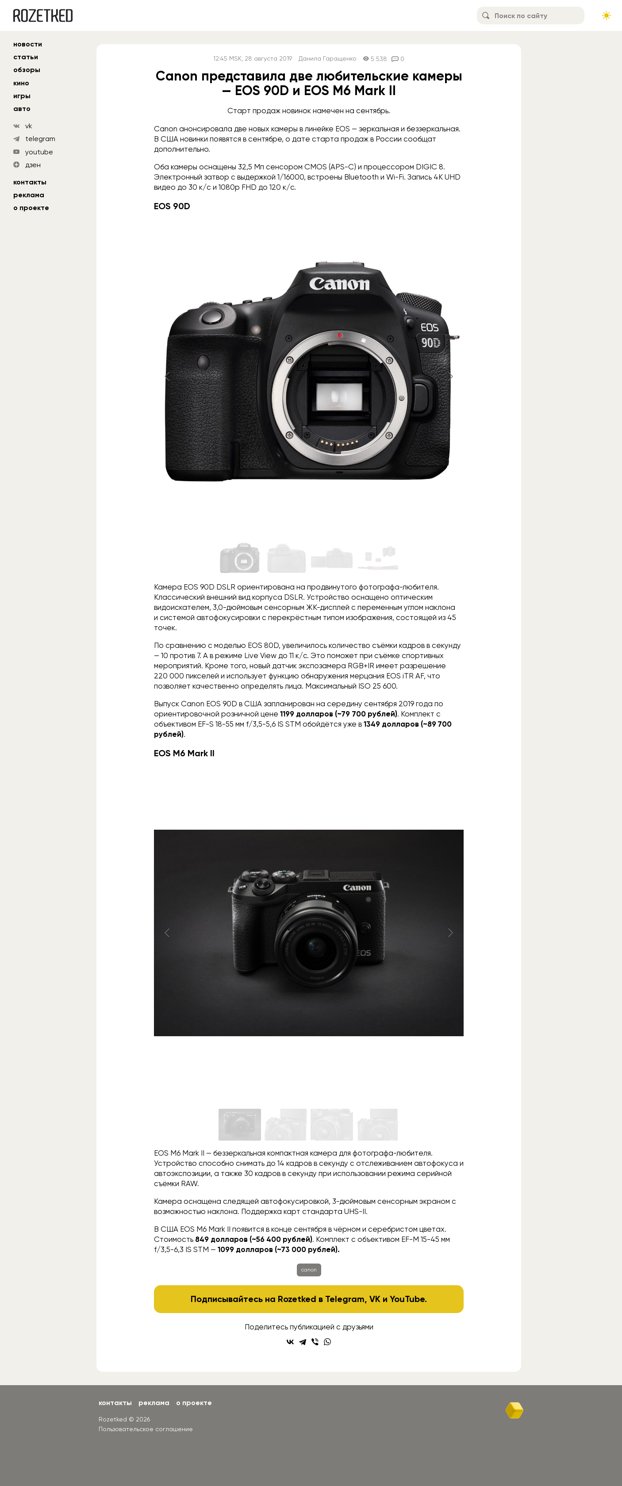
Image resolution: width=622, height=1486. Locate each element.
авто (22, 108)
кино (21, 83)
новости (27, 44)
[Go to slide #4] (378, 558)
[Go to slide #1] (240, 558)
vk (28, 126)
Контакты (29, 182)
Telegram (345, 1299)
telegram (40, 138)
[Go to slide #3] (332, 558)
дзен (33, 165)
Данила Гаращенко (328, 58)
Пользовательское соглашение (146, 1428)
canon (309, 1270)
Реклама (28, 195)
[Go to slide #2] (286, 558)
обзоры (26, 69)
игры (22, 96)
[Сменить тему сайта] (606, 15)
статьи (25, 57)
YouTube (407, 1299)
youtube (39, 152)
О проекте (31, 207)
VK (374, 1299)
